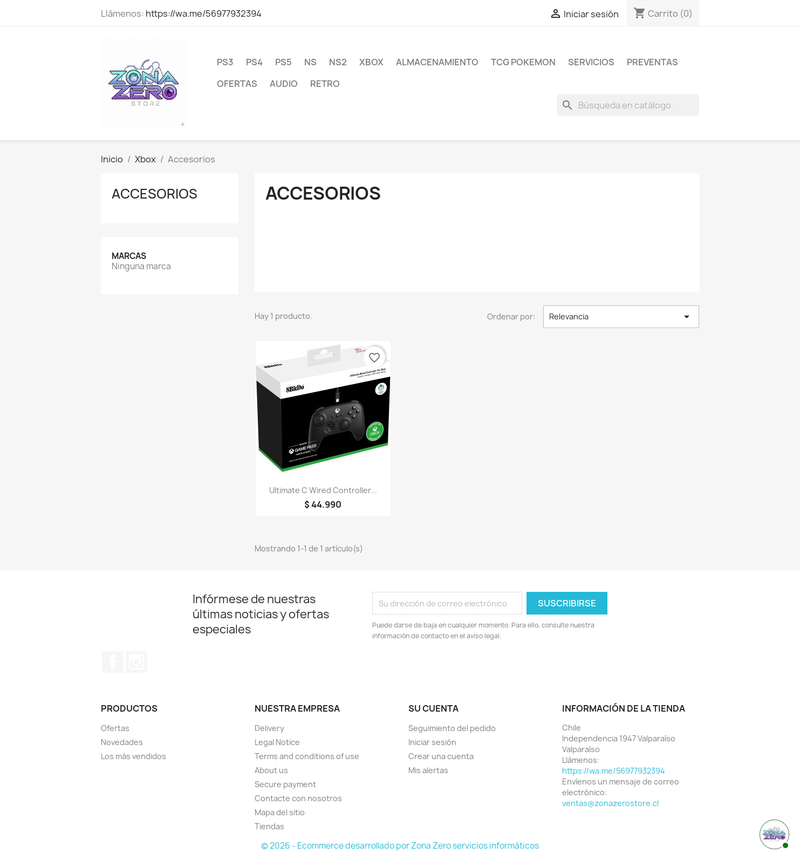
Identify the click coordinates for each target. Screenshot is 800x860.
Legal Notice (277, 742)
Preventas (652, 62)
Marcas (129, 256)
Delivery (269, 728)
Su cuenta (433, 708)
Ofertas (237, 84)
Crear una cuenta (441, 756)
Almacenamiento (437, 62)
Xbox (371, 62)
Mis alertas (428, 770)
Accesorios (154, 194)
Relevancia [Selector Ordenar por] (621, 316)
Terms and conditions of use (307, 756)
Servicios (591, 62)
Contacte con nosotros (298, 798)
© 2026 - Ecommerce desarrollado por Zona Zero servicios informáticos (400, 845)
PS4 (254, 62)
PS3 (225, 62)
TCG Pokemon (523, 62)
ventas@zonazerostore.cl (610, 803)
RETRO (325, 84)
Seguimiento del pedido (452, 728)
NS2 (338, 62)
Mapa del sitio (280, 812)
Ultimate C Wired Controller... (323, 490)
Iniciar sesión (432, 742)
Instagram (136, 662)
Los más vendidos (133, 756)
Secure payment (285, 784)
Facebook (113, 662)
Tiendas (269, 826)
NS (310, 62)
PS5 (283, 62)
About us (271, 770)
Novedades (122, 742)
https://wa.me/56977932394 (204, 13)
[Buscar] (628, 105)
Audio (284, 84)
